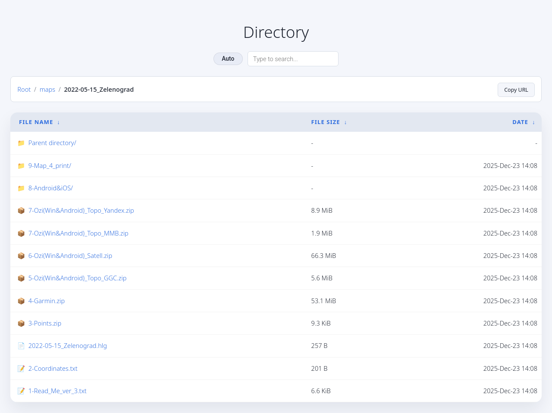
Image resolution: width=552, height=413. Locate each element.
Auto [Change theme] (228, 58)
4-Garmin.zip (46, 300)
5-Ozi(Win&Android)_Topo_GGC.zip (77, 277)
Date (520, 122)
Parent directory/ (52, 142)
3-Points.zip (44, 323)
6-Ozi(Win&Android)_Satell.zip (70, 255)
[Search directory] (293, 58)
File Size (325, 122)
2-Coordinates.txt (53, 368)
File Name (36, 122)
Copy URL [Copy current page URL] (514, 89)
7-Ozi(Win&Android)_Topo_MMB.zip (78, 233)
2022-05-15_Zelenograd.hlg (67, 346)
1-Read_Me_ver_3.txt (57, 390)
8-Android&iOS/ (50, 187)
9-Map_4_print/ (49, 165)
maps (47, 89)
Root (24, 89)
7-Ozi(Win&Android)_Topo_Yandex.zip (81, 210)
